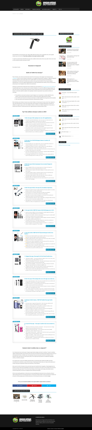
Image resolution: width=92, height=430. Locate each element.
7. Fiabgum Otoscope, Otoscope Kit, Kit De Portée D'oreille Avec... (38, 256)
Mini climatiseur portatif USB (48, 401)
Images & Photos (36, 9)
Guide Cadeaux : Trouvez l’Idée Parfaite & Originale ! (69, 92)
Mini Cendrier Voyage (65, 131)
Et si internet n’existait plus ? (16, 401)
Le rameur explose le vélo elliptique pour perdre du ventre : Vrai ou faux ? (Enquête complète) (73, 64)
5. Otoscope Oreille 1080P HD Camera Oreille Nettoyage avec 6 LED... (39, 210)
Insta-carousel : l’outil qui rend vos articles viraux (73, 56)
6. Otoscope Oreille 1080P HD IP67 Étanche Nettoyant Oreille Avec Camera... (38, 233)
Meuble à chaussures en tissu (66, 136)
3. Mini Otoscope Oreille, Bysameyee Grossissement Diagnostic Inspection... (38, 164)
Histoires (27, 9)
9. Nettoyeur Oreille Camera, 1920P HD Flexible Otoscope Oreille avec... (38, 300)
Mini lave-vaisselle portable (40, 401)
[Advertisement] (46, 23)
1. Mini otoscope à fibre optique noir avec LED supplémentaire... (38, 118)
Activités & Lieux (46, 9)
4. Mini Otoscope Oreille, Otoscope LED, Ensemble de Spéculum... (38, 187)
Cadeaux (48, 428)
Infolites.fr (14, 13)
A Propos (55, 428)
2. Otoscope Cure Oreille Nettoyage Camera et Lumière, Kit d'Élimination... (37, 141)
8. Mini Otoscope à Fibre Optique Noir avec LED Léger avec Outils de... (39, 278)
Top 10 (60, 9)
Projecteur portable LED (32, 400)
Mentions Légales (61, 428)
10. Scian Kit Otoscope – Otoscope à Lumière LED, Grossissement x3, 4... (39, 324)
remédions (15, 78)
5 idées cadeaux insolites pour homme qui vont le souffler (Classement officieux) (73, 72)
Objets (54, 9)
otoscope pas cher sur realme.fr (49, 86)
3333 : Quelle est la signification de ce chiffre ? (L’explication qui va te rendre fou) (73, 80)
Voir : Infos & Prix (51, 133)
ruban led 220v (24, 399)
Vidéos (22, 9)
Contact (52, 428)
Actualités (16, 9)
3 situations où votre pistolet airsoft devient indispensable (73, 50)
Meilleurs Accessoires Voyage (64, 145)
